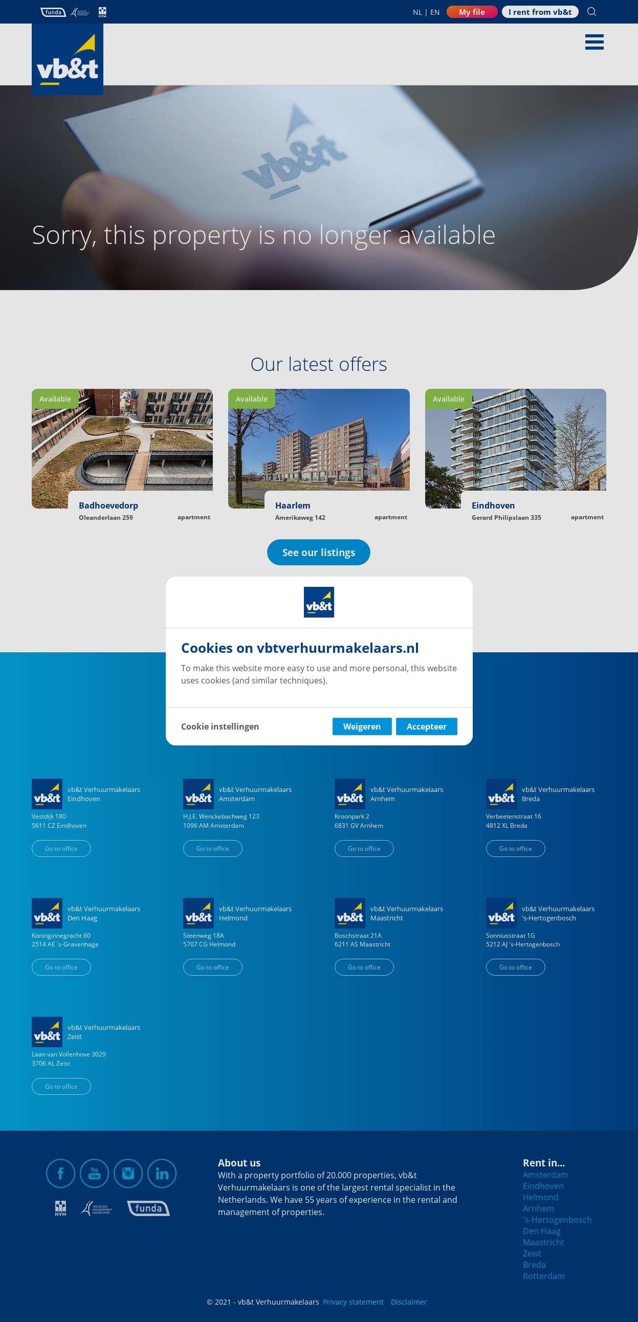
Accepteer (427, 726)
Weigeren (362, 726)
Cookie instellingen (220, 726)
